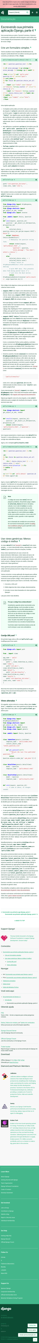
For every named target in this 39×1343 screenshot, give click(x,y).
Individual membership (8, 1220)
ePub (22, 1060)
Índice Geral (6, 984)
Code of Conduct (6, 1189)
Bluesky (3, 1267)
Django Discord (5, 1239)
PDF (19, 1060)
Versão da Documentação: (28, 1335)
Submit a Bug (5, 1214)
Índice (3, 1023)
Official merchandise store (9, 1295)
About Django (5, 1176)
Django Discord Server (8, 1031)
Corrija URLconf (11, 961)
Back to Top (19, 920)
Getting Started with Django (9, 1180)
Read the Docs (13, 1062)
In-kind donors (7, 1317)
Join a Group (5, 1208)
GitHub (3, 1257)
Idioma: (32, 1330)
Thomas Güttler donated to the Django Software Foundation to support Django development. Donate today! (22, 938)
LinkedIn (3, 1270)
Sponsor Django (6, 1288)
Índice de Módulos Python (11, 987)
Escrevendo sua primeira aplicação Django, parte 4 (18, 952)
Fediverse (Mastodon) (7, 1263)
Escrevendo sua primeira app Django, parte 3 (15, 912)
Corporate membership (8, 1291)
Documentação (8, 19)
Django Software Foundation (9, 1186)
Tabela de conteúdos (9, 981)
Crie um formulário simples (13, 955)
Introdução (8, 1000)
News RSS (4, 1273)
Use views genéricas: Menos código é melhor (18, 958)
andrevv (5, 1331)
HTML (15, 1060)
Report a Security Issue (8, 1217)
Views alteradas (12, 965)
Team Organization (7, 1183)
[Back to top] (35, 1339)
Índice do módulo (12, 1023)
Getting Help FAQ (6, 1235)
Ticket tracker (5, 1047)
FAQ (2, 1013)
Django (2, 12)
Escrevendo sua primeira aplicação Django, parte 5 (21, 914)
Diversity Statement (7, 1192)
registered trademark (12, 1339)
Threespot (5, 1326)
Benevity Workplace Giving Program (12, 1298)
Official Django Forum (8, 1039)
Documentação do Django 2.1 (12, 997)
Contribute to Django (7, 1211)
